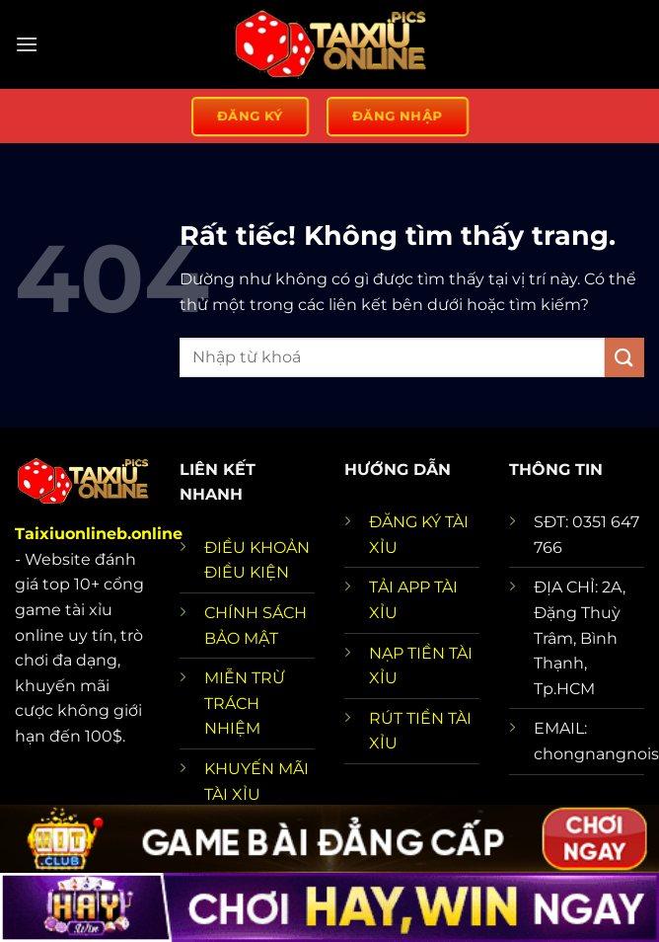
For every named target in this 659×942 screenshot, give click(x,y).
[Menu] (26, 44)
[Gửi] (624, 357)
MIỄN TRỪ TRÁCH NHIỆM (244, 703)
